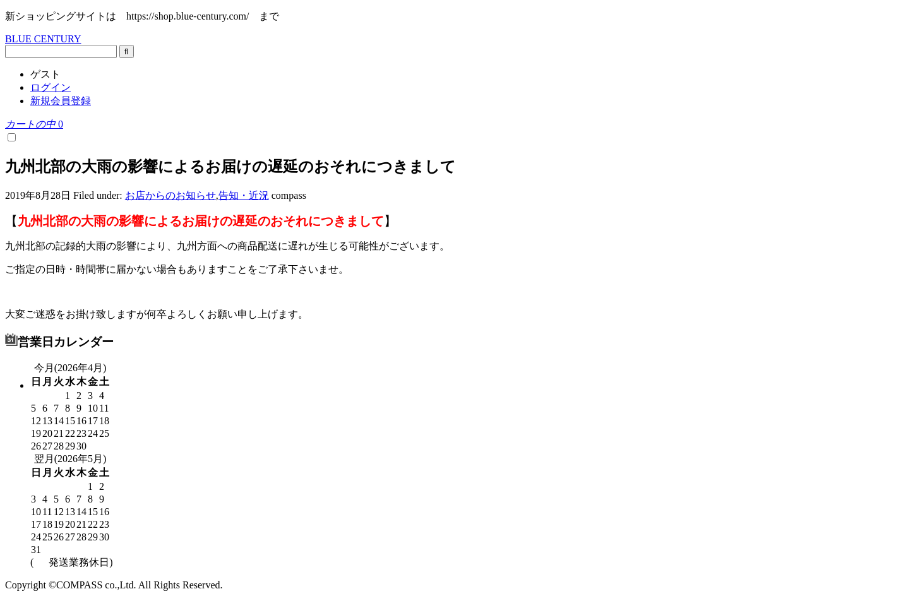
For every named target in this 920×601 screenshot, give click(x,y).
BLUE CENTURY (43, 38)
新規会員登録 (60, 100)
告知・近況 (243, 195)
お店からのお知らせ (170, 195)
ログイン (50, 87)
